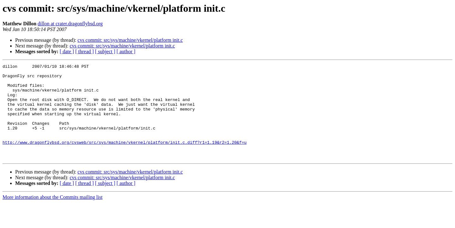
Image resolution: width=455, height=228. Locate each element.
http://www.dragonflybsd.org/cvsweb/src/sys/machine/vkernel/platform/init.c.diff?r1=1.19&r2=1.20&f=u (124, 158)
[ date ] (67, 51)
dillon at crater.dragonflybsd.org (70, 23)
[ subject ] (105, 51)
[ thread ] (84, 51)
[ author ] (126, 51)
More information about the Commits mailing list (52, 216)
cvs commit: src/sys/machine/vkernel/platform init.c (130, 40)
